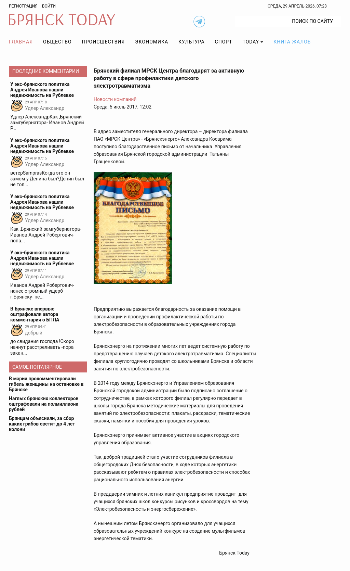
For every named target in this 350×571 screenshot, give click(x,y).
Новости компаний (115, 99)
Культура (191, 42)
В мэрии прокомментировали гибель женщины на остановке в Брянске (46, 384)
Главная (21, 42)
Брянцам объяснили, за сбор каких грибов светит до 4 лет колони (42, 424)
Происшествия (103, 42)
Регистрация (23, 6)
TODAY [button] (251, 42)
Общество (57, 42)
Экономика (151, 42)
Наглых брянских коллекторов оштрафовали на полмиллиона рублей (44, 404)
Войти (49, 6)
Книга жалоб (292, 42)
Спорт (223, 42)
